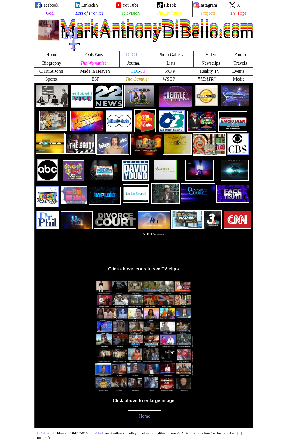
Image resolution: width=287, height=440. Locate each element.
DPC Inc (134, 54)
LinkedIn (89, 5)
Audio (240, 54)
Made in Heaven (95, 71)
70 (143, 71)
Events (239, 71)
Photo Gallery (170, 54)
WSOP (169, 79)
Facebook (49, 5)
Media (239, 79)
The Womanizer (94, 63)
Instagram (208, 5)
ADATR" (208, 79)
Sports (51, 79)
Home (144, 416)
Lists (170, 63)
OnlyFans (94, 54)
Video (210, 54)
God (50, 13)
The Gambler (137, 79)
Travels (240, 63)
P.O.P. (171, 71)
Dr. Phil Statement (154, 234)
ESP (95, 79)
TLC (135, 71)
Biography (51, 63)
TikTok (169, 5)
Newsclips (211, 63)
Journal (133, 63)
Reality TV (210, 71)
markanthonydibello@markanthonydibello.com (140, 433)
